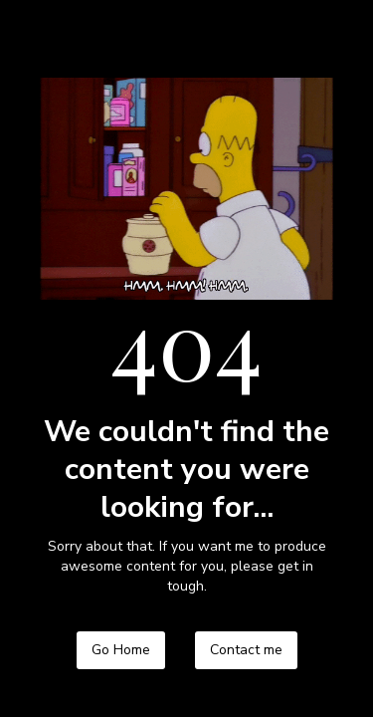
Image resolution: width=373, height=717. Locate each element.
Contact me (246, 649)
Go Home (121, 649)
